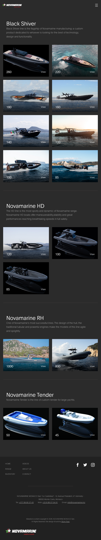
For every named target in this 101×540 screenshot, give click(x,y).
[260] (26, 61)
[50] (26, 424)
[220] (75, 61)
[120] (75, 131)
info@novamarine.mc (76, 502)
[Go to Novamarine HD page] (50, 211)
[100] (26, 166)
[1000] (26, 355)
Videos (25, 463)
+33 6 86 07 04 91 (50, 502)
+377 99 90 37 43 (26, 502)
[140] (26, 131)
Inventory (10, 474)
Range (8, 468)
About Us (26, 468)
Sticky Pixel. (65, 521)
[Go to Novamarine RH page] (50, 323)
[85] (75, 166)
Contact (26, 474)
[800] (75, 355)
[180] (26, 96)
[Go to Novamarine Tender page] (50, 396)
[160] (75, 96)
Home (8, 463)
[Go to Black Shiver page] (50, 29)
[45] (75, 424)
